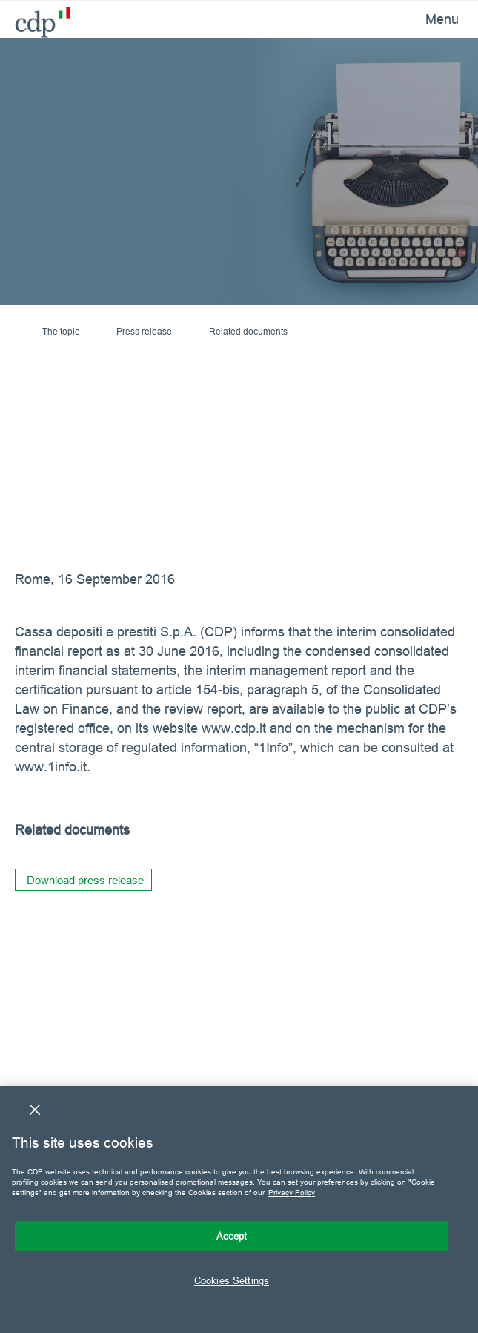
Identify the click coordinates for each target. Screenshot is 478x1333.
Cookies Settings (231, 1280)
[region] (239, 1209)
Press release (144, 331)
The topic (60, 331)
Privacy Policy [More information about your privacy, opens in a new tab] (291, 1192)
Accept (232, 1236)
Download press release (85, 880)
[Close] (35, 1109)
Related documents (248, 331)
